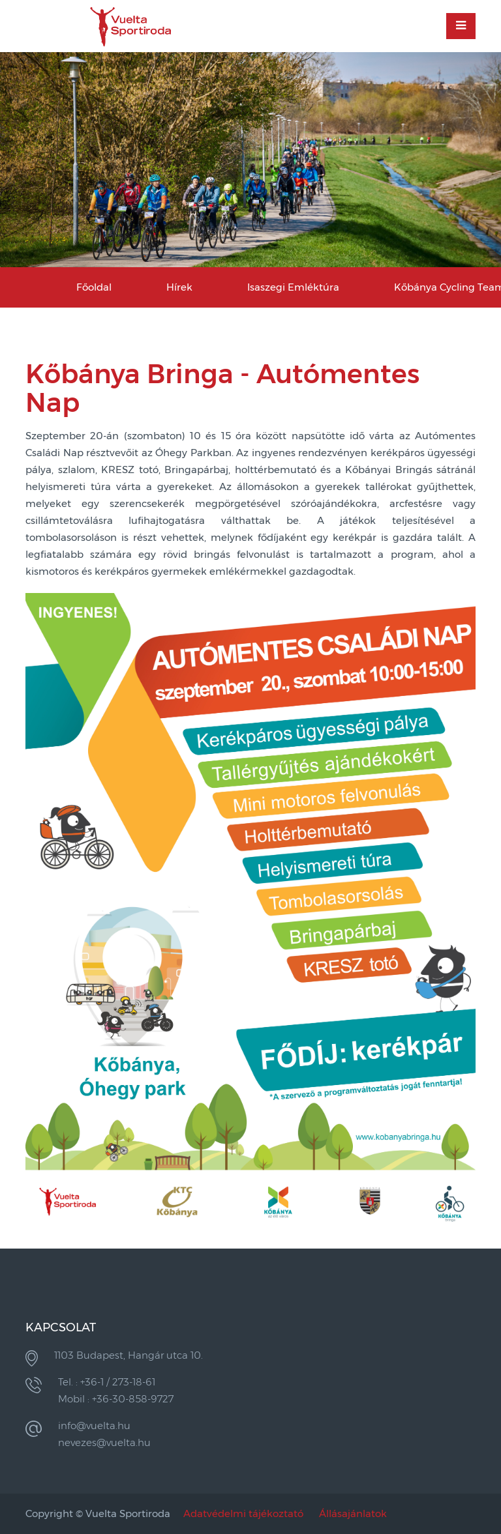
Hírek (179, 287)
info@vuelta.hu (94, 1425)
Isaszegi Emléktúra (293, 287)
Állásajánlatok (353, 1513)
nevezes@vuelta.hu (104, 1442)
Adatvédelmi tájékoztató (243, 1513)
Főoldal (94, 287)
